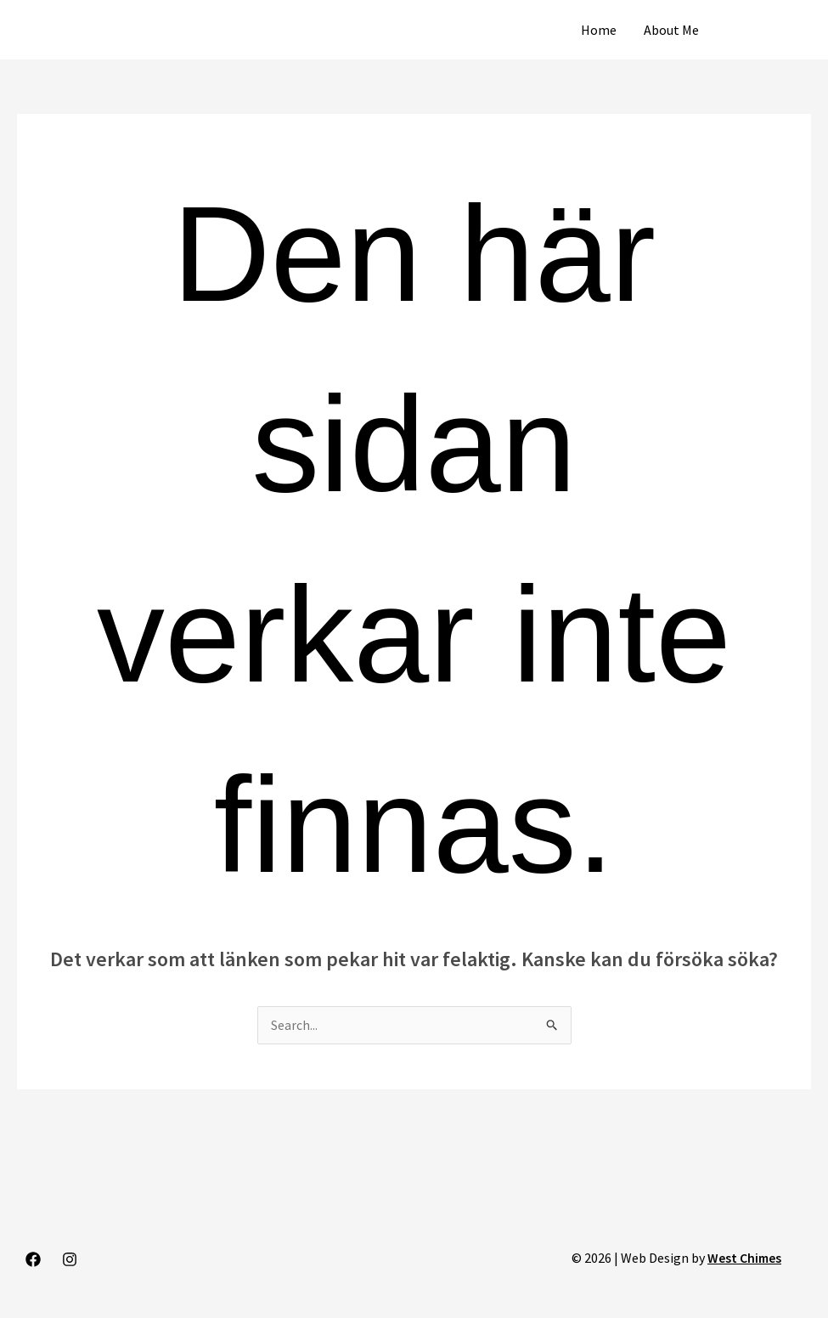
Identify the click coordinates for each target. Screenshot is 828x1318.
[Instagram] (69, 1260)
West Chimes (743, 1258)
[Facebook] (33, 1260)
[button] (770, 30)
